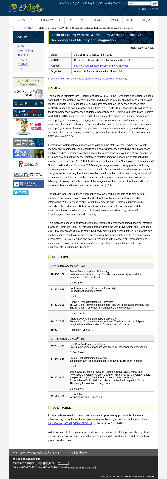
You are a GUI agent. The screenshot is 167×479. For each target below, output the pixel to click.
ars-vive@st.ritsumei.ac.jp (82, 467)
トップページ (24, 20)
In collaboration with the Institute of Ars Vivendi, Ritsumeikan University (87, 78)
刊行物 (129, 20)
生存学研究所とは (50, 20)
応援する (146, 20)
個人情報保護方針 (42, 452)
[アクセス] (63, 463)
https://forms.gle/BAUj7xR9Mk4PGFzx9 (70, 423)
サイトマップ (62, 452)
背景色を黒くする (92, 3)
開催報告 (23, 64)
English (154, 9)
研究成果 (114, 20)
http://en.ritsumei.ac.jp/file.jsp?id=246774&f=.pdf (101, 65)
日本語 (143, 9)
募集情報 (23, 55)
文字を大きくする (69, 3)
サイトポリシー (21, 452)
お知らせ (32, 28)
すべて (21, 68)
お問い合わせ (79, 452)
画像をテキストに (115, 3)
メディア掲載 (25, 50)
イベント (23, 59)
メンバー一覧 (76, 20)
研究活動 (96, 20)
